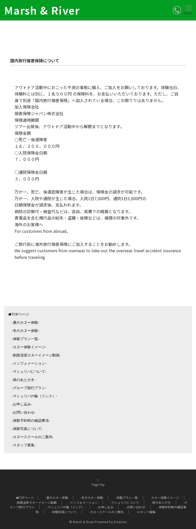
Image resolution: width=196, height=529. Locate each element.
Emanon (120, 522)
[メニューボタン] (188, 10)
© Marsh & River (81, 522)
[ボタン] (177, 10)
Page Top (98, 482)
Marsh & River (42, 10)
